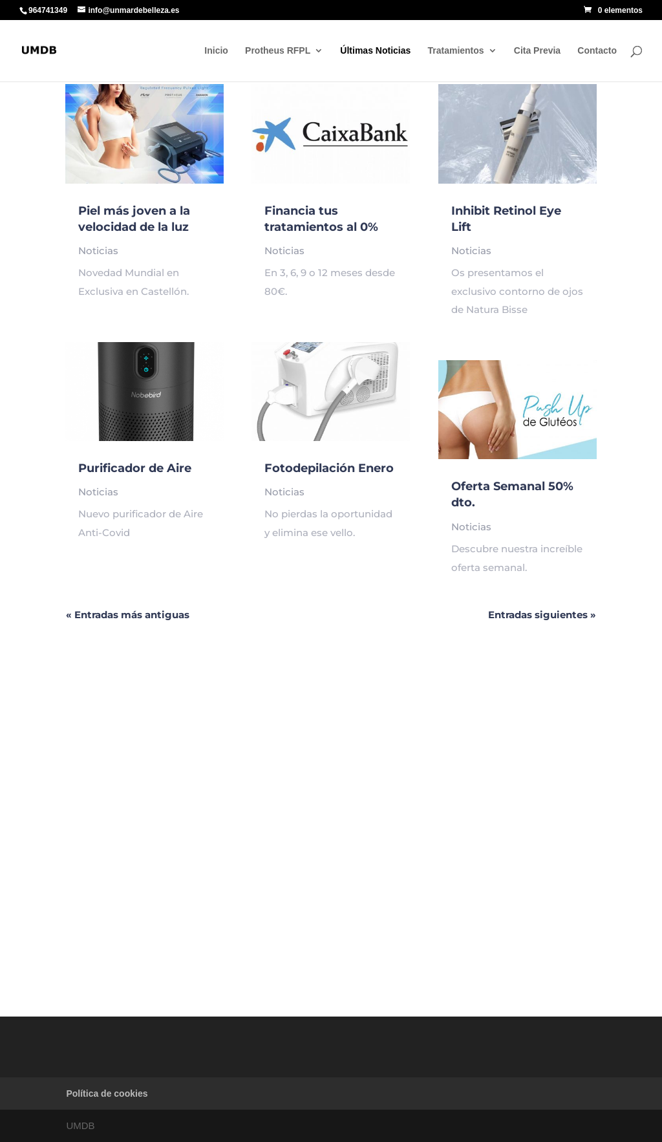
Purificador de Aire (134, 468)
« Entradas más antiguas (127, 615)
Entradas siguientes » (542, 615)
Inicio (216, 51)
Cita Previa (537, 51)
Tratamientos (455, 51)
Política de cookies (106, 1093)
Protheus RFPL (277, 51)
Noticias (98, 250)
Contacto (597, 51)
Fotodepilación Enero (329, 468)
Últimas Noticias (375, 51)
